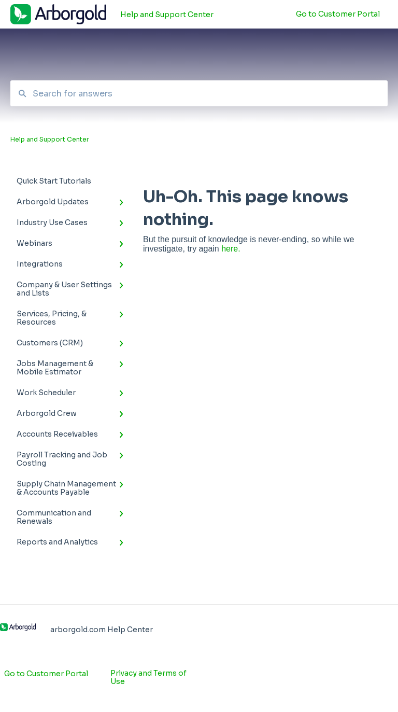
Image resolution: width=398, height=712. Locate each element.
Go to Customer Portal (46, 673)
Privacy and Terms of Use (148, 677)
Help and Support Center (167, 14)
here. (230, 248)
